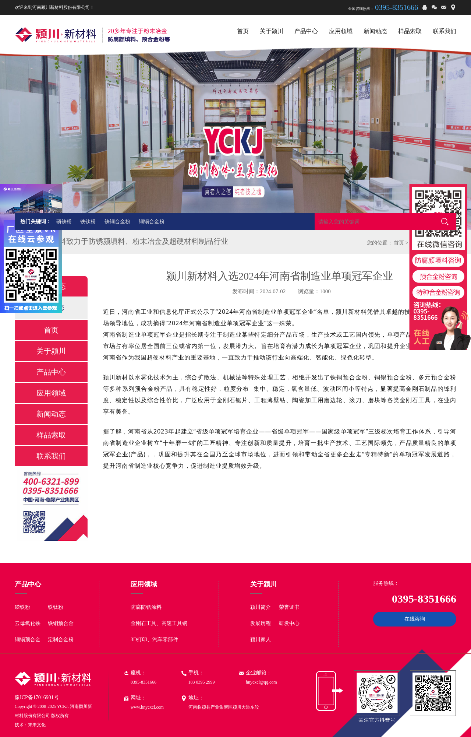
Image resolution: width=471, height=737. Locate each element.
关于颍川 (51, 351)
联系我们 (51, 456)
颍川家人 (260, 639)
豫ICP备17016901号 (37, 697)
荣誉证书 (289, 607)
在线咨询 (414, 619)
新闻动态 (51, 414)
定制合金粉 (61, 639)
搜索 (444, 221)
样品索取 (51, 435)
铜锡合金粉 (151, 221)
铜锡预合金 (27, 639)
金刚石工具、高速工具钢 (159, 623)
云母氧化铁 (27, 623)
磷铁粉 (64, 221)
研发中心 (289, 623)
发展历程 (260, 623)
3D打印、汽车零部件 (154, 639)
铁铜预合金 (61, 623)
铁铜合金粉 (117, 221)
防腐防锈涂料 (146, 607)
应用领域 (51, 393)
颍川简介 (260, 607)
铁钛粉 (88, 221)
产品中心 (51, 372)
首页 (399, 243)
